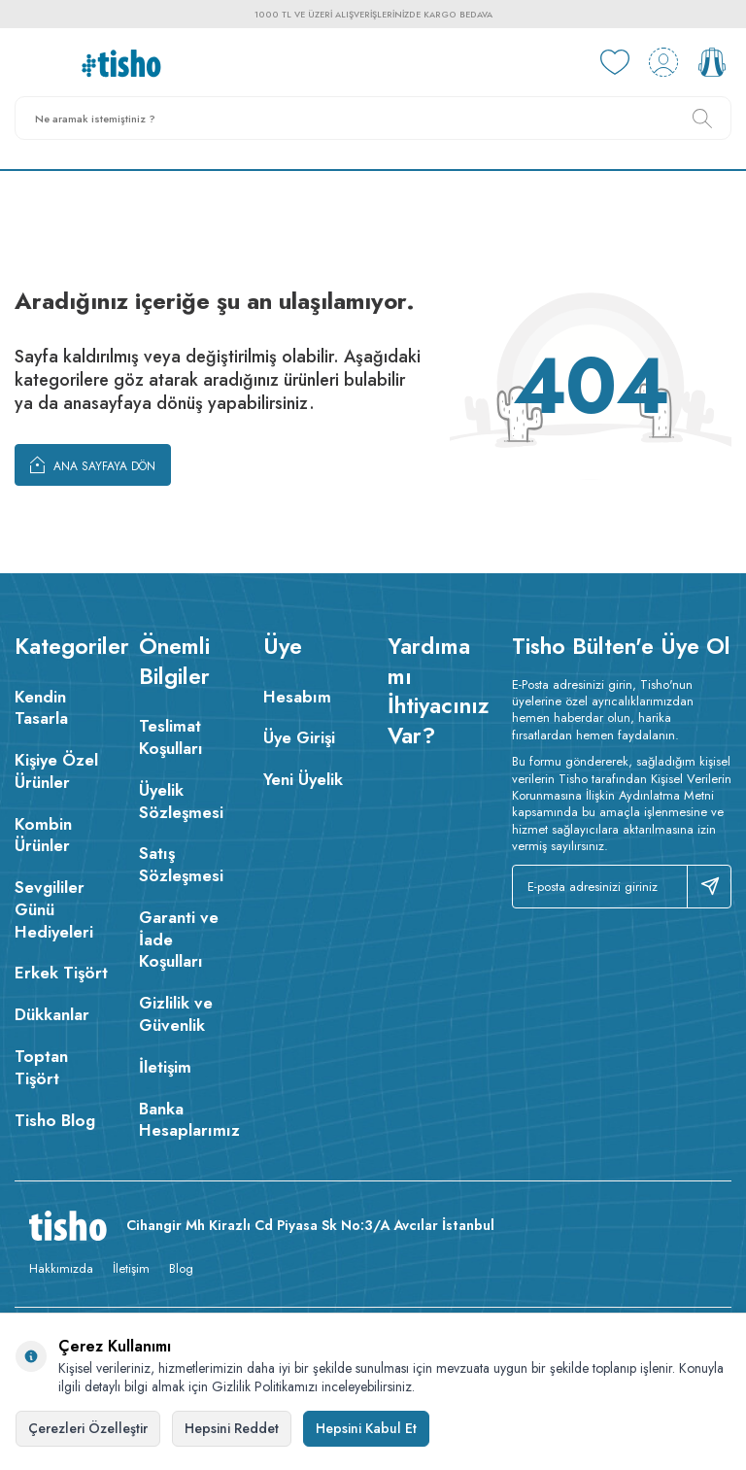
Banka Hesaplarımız (186, 1120)
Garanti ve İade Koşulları (179, 940)
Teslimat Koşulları (171, 737)
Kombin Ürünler (43, 835)
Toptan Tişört (41, 1067)
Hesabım (297, 696)
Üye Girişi (299, 737)
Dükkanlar (52, 1014)
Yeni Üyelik (303, 779)
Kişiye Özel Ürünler (56, 771)
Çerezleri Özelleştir (88, 1428)
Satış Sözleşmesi (181, 864)
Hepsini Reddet (232, 1428)
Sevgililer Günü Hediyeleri (54, 909)
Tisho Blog (55, 1120)
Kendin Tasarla (41, 708)
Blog (181, 1268)
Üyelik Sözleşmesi (181, 801)
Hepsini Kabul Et (366, 1428)
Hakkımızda (61, 1268)
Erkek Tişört (61, 972)
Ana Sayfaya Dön (92, 464)
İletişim (165, 1066)
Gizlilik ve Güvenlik (176, 1014)
